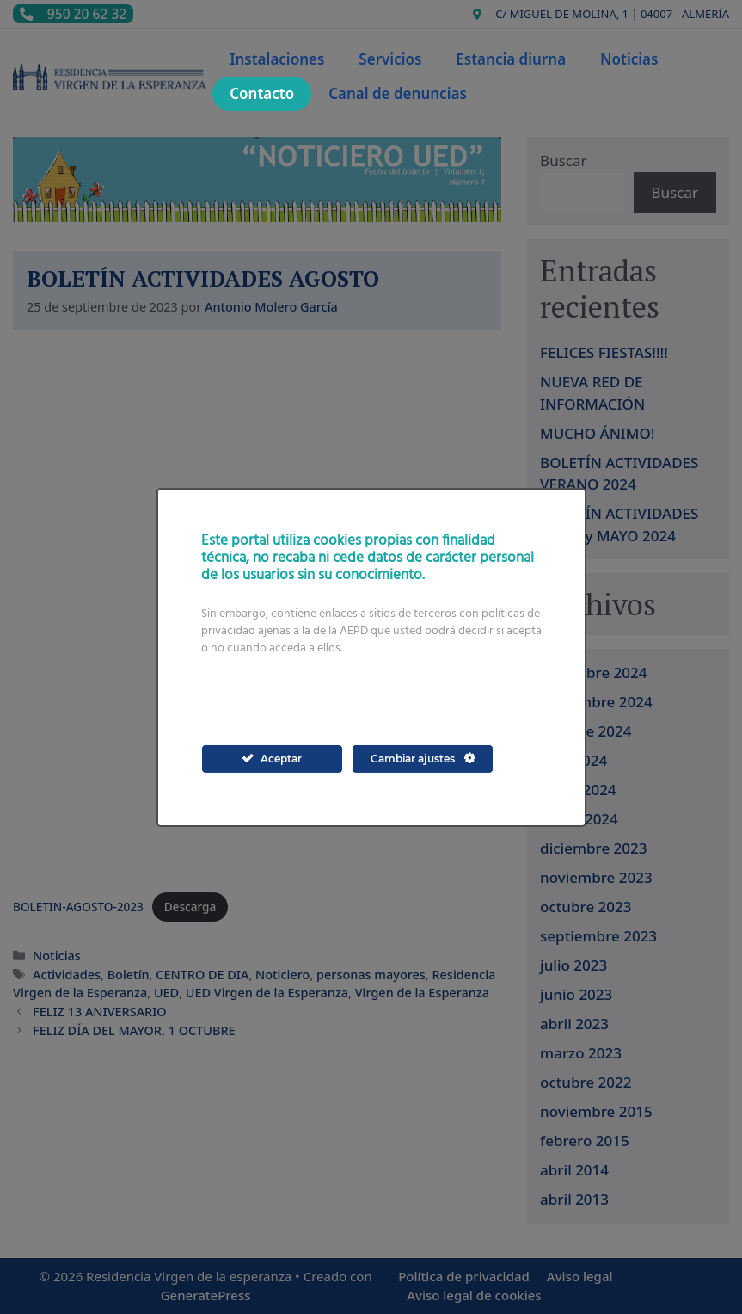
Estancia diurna (511, 59)
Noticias (629, 59)
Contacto (262, 93)
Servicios (390, 59)
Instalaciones (277, 59)
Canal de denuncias (397, 93)
